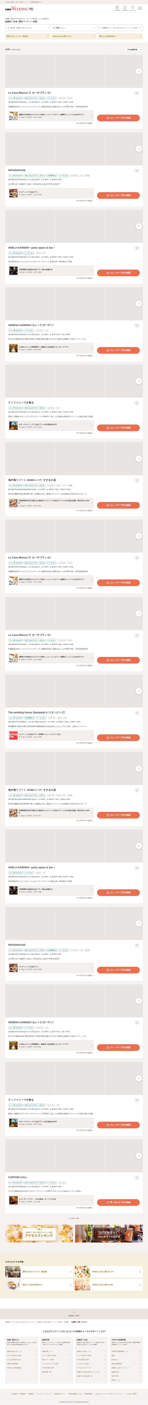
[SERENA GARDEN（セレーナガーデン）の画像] (74, 303)
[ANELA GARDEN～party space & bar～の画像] (74, 226)
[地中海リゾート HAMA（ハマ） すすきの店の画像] (74, 458)
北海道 (66, 1322)
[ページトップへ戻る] (74, 1314)
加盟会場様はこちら (75, 1394)
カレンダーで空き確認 (118, 118)
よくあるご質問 (131, 1394)
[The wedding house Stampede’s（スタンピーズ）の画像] (74, 691)
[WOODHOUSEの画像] (74, 148)
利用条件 (31, 1394)
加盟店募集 (88, 1394)
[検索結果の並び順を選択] (134, 50)
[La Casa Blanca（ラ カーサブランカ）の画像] (74, 71)
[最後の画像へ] (139, 71)
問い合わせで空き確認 (118, 1202)
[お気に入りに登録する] (137, 93)
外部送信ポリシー (60, 1394)
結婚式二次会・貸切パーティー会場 (49, 1322)
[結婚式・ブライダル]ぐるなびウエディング (19, 1322)
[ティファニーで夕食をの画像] (74, 381)
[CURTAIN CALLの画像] (74, 1155)
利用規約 (23, 1394)
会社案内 (14, 1394)
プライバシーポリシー (44, 1394)
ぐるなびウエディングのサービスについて (109, 1394)
